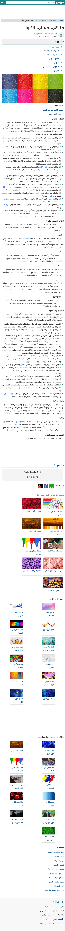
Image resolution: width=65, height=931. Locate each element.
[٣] (38, 149)
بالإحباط (6, 204)
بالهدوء (26, 238)
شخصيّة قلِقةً (7, 358)
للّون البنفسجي (9, 393)
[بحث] (53, 2)
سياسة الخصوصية (45, 911)
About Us (61, 915)
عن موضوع (47, 906)
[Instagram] (53, 901)
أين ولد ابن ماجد (58, 860)
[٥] (15, 216)
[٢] (56, 143)
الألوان (16, 421)
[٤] (34, 163)
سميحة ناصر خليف (39, 33)
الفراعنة (5, 137)
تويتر (40, 486)
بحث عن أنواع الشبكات (56, 877)
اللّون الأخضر (47, 347)
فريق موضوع (46, 915)
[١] (35, 133)
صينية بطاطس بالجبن (56, 881)
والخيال (51, 196)
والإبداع (8, 347)
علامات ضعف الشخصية (56, 869)
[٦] (44, 247)
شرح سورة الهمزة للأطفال (54, 890)
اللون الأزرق (43, 167)
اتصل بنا (61, 906)
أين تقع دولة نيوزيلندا (56, 873)
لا (29, 476)
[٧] (28, 320)
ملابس (6, 314)
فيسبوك (46, 486)
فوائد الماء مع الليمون (56, 852)
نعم (35, 476)
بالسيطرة (33, 341)
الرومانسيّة (51, 283)
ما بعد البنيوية (59, 856)
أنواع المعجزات (59, 886)
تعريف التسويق (58, 865)
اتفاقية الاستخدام (58, 911)
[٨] (27, 320)
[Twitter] (58, 901)
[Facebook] (62, 901)
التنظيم (22, 364)
